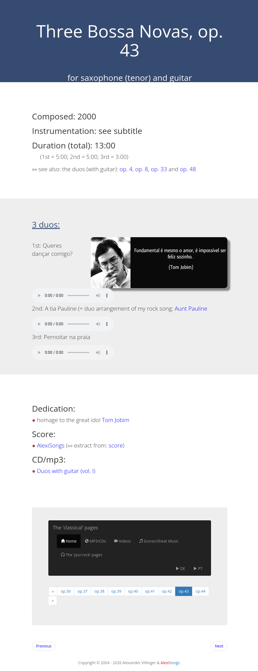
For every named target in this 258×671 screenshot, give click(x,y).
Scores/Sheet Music (159, 541)
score (116, 445)
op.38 (99, 591)
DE (180, 568)
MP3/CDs (95, 541)
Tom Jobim (116, 420)
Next (219, 646)
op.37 (83, 591)
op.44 (200, 591)
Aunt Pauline (191, 308)
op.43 (184, 591)
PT (198, 568)
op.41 (150, 591)
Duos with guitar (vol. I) (66, 471)
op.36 (66, 591)
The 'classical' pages (75, 527)
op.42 (167, 591)
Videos (122, 541)
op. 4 (125, 169)
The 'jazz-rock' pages (81, 554)
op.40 (133, 591)
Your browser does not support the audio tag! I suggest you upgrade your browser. (73, 295)
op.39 (116, 591)
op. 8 (141, 169)
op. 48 (188, 169)
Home (69, 541)
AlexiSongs (50, 445)
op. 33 (159, 169)
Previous (43, 646)
